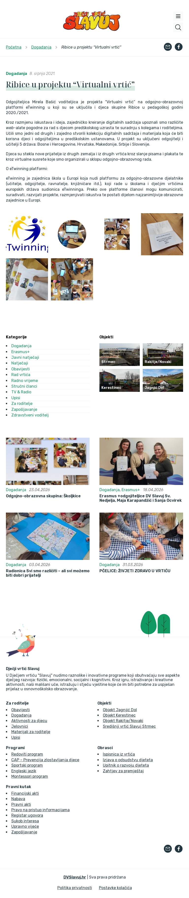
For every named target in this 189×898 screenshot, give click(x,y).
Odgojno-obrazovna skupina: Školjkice (43, 496)
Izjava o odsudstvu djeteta (128, 760)
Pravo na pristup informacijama (40, 810)
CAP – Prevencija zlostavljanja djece (45, 760)
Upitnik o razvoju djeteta (126, 765)
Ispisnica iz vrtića (119, 754)
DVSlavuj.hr (74, 877)
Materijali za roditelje (30, 731)
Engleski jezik (23, 771)
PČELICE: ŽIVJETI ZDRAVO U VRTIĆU (135, 571)
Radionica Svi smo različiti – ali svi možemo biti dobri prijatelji (48, 573)
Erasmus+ (20, 351)
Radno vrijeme (24, 380)
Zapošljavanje (24, 409)
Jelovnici (19, 726)
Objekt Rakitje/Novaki (123, 720)
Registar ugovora (27, 815)
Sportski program (27, 765)
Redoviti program (27, 754)
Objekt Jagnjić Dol (120, 710)
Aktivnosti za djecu (29, 720)
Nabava (18, 798)
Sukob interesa (25, 821)
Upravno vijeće (25, 826)
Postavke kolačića (115, 887)
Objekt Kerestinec (119, 715)
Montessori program (29, 776)
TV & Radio (21, 392)
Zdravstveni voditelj (30, 415)
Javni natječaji (25, 357)
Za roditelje (21, 403)
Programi (15, 748)
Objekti (104, 703)
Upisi (15, 398)
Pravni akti (21, 804)
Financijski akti (25, 793)
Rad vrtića (20, 374)
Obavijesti (20, 369)
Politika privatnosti (74, 887)
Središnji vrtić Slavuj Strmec (129, 726)
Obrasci (105, 748)
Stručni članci (24, 386)
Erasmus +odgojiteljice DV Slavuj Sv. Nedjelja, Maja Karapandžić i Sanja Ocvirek (140, 498)
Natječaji (19, 363)
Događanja (16, 73)
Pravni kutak (18, 787)
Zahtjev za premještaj (123, 771)
